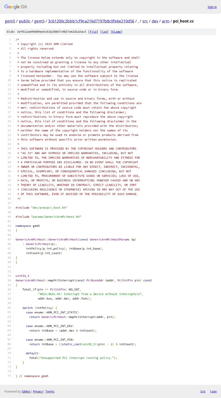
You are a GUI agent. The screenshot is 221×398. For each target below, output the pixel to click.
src (145, 21)
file (93, 32)
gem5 (10, 21)
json (213, 391)
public (24, 21)
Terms (49, 391)
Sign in (212, 7)
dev (155, 21)
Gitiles (26, 391)
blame (116, 32)
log (104, 32)
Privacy (38, 391)
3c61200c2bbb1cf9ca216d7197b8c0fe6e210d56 (91, 21)
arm (165, 21)
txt (202, 391)
